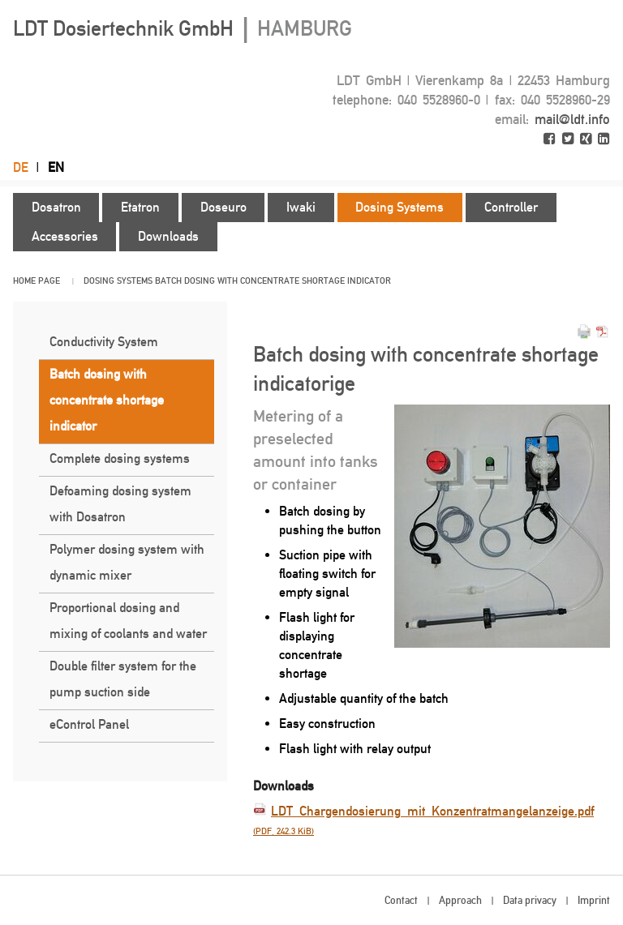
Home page (36, 281)
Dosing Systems (118, 281)
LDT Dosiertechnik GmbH (182, 28)
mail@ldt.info (572, 119)
